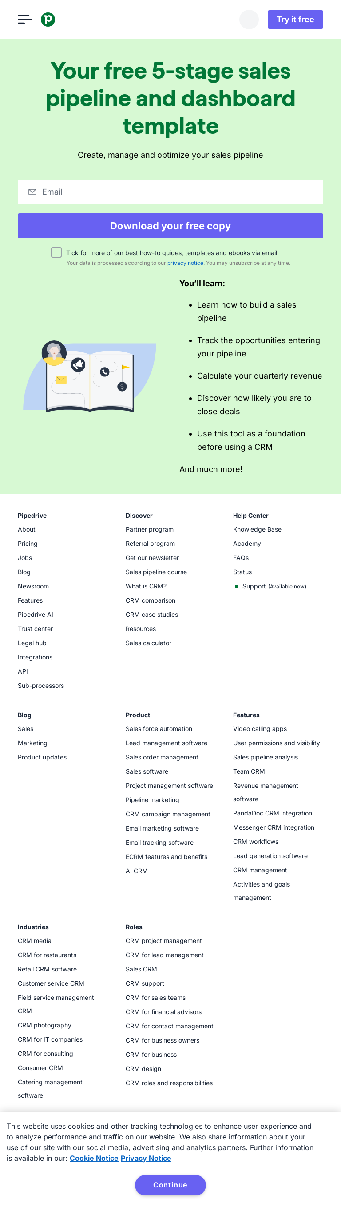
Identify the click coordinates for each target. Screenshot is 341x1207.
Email (52, 191)
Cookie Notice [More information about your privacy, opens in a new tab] (94, 1158)
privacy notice (185, 263)
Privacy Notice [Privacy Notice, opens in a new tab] (146, 1158)
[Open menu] (25, 19)
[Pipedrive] (48, 19)
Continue (170, 1184)
